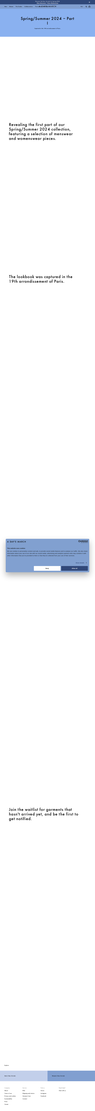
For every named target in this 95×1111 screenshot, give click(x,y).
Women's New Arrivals (58, 1076)
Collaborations (28, 6)
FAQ (24, 1090)
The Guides (18, 6)
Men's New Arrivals (10, 1076)
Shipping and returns (29, 1093)
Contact (25, 1099)
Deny (47, 568)
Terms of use (8, 1093)
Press (5, 1101)
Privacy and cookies (10, 1096)
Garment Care (27, 1096)
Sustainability (8, 1099)
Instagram (43, 1093)
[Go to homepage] (47, 7)
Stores (42, 1090)
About (6, 1090)
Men (5, 6)
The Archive (38, 6)
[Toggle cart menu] (89, 6)
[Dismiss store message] (89, 2)
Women (11, 6)
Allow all (74, 568)
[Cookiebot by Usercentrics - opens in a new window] (80, 541)
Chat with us (62, 1090)
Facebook (43, 1096)
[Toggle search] (86, 6)
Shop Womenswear (52, 3)
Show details (80, 563)
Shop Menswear (41, 3)
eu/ (82, 6)
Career (6, 1104)
